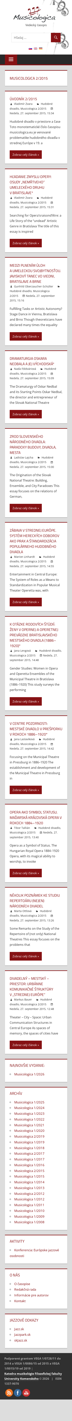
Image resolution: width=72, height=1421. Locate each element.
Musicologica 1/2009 (29, 1227)
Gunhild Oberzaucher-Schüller (33, 292)
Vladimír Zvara (23, 104)
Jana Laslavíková (24, 750)
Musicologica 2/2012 (29, 1204)
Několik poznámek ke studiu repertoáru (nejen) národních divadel (36, 911)
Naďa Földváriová (25, 374)
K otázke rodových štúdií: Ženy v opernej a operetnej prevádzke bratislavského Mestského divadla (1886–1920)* (35, 640)
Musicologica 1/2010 (29, 1221)
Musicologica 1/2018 (29, 1158)
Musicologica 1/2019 (29, 1153)
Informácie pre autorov (31, 1306)
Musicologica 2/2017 (29, 1164)
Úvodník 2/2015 (24, 99)
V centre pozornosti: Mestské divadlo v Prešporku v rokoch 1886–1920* (30, 737)
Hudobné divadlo (21, 296)
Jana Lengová (22, 656)
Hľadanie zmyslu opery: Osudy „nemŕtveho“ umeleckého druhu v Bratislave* (32, 185)
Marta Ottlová (23, 922)
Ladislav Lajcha (23, 463)
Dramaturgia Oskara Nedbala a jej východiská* (33, 366)
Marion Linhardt (24, 562)
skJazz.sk (20, 1351)
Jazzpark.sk (22, 1345)
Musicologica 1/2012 (29, 1210)
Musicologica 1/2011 (29, 1215)
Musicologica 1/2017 (29, 1170)
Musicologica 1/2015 (29, 1187)
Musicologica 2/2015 (33, 108)
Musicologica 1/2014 (29, 1193)
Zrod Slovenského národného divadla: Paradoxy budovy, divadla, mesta (34, 450)
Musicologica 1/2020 (29, 1141)
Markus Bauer (23, 1010)
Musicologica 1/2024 (29, 1118)
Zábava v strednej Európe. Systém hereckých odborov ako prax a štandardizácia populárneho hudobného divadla (36, 546)
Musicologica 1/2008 (29, 1233)
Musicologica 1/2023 (29, 1124)
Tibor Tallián (22, 838)
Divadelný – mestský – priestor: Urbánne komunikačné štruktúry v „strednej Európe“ (32, 997)
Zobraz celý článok (25, 154)
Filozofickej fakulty (48, 1384)
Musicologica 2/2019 (29, 1147)
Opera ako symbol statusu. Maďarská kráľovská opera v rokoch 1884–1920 (35, 828)
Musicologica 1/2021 (29, 1136)
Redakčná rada (25, 1300)
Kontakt (20, 1311)
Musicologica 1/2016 (29, 1176)
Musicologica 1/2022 (29, 1130)
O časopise (22, 1294)
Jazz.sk (19, 1339)
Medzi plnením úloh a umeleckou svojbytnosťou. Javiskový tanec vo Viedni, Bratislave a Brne (35, 276)
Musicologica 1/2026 (29, 1085)
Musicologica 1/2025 (29, 1113)
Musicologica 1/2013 (29, 1198)
